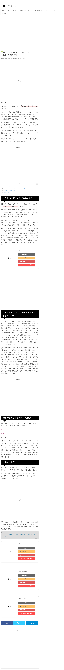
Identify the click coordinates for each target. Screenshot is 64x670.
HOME (3, 10)
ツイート (19, 623)
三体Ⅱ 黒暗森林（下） (24, 598)
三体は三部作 (7, 192)
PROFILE (47, 10)
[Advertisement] (20, 33)
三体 (19, 250)
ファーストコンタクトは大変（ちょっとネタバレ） (15, 188)
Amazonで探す (23, 257)
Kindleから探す (23, 254)
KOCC (54, 10)
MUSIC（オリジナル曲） (25, 10)
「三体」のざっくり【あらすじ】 (11, 187)
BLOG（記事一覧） (12, 10)
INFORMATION (38, 10)
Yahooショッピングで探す (26, 264)
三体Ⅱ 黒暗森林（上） (24, 571)
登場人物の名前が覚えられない (11, 190)
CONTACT (4, 13)
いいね (6, 623)
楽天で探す (22, 261)
